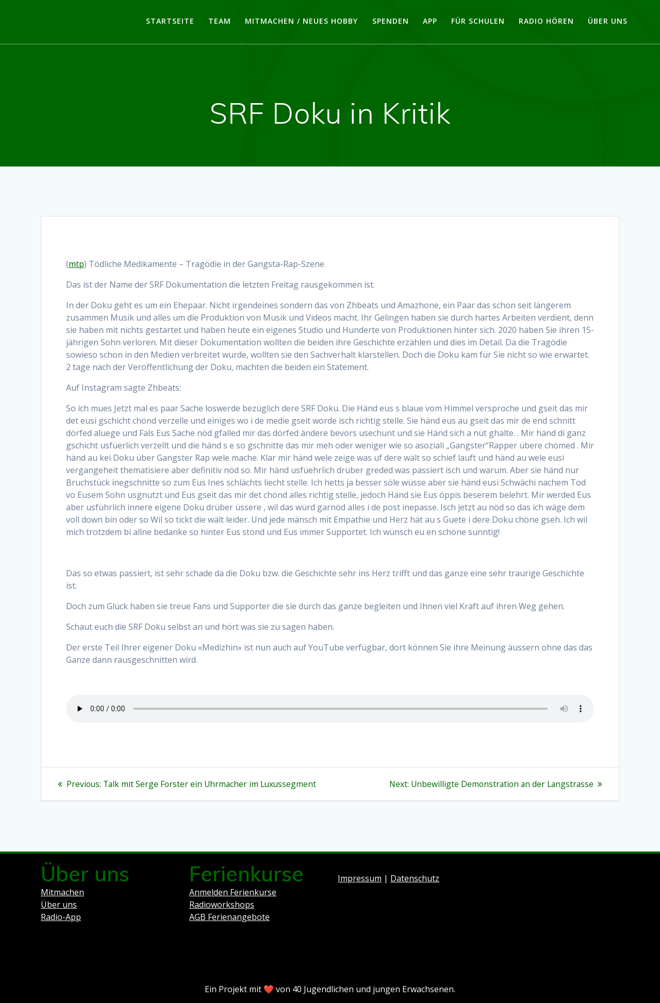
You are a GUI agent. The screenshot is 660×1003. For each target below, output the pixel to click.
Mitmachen (62, 892)
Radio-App (61, 917)
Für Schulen (478, 21)
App (430, 21)
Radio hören (546, 21)
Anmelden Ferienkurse (232, 892)
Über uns (608, 21)
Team (219, 21)
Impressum (360, 878)
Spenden (390, 21)
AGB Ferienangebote (229, 917)
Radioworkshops (221, 904)
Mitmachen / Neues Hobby (301, 21)
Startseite (170, 21)
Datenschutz (414, 878)
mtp (76, 264)
